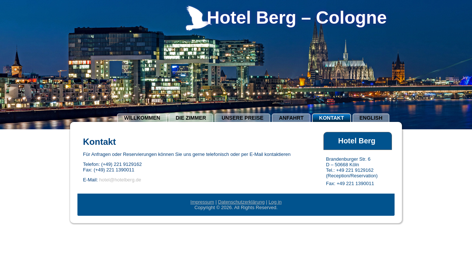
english (371, 118)
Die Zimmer (191, 118)
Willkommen (142, 118)
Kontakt (331, 118)
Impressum (202, 202)
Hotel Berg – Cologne (297, 17)
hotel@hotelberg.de (120, 180)
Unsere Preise (243, 118)
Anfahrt (291, 118)
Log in (274, 202)
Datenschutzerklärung (241, 202)
